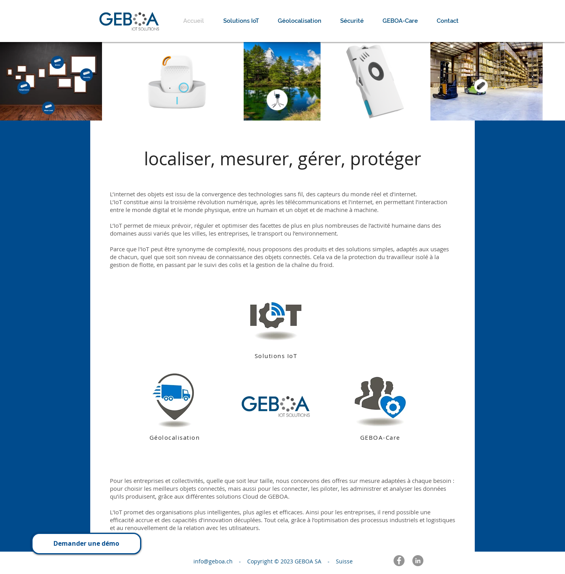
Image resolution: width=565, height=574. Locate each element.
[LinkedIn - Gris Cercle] (417, 560)
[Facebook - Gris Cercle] (399, 560)
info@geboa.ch (215, 561)
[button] (86, 543)
